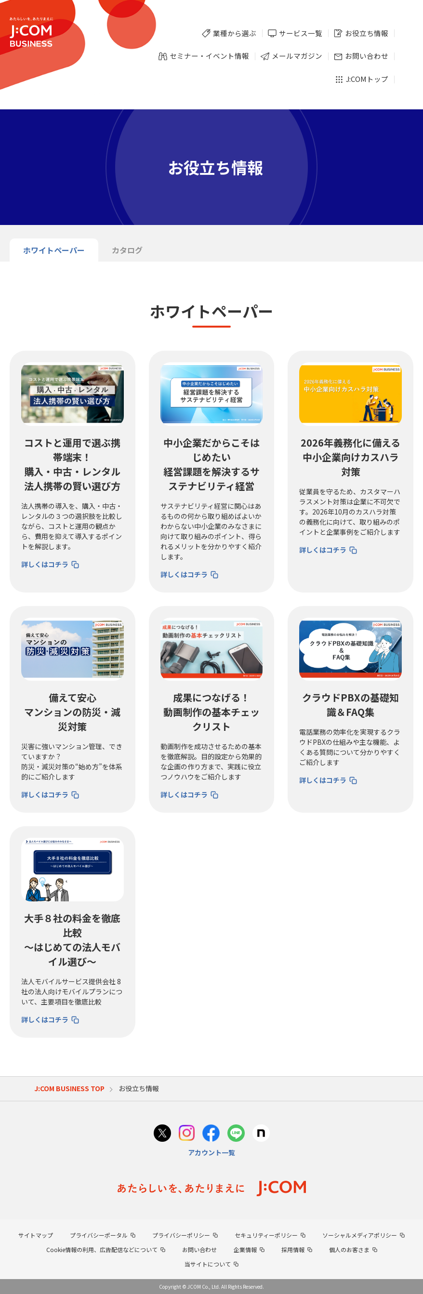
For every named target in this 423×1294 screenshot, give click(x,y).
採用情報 (292, 1249)
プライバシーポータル (99, 1235)
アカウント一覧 (211, 1152)
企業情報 (245, 1249)
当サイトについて (208, 1264)
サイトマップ (35, 1235)
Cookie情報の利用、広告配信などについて (102, 1249)
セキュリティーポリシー (266, 1235)
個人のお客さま (349, 1249)
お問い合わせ (199, 1249)
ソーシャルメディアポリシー (359, 1235)
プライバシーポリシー (181, 1235)
